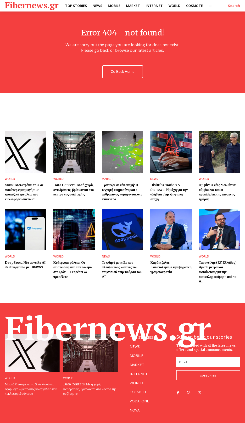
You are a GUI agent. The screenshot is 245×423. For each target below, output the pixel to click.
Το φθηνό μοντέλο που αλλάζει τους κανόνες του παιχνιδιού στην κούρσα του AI (121, 269)
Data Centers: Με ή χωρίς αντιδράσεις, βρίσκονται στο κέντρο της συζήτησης (73, 189)
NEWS (154, 178)
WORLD (10, 178)
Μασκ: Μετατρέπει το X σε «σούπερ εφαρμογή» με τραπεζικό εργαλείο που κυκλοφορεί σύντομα (24, 192)
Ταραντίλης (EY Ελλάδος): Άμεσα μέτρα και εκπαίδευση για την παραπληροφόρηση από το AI (218, 271)
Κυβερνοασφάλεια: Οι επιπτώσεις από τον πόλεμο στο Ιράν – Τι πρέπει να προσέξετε (72, 269)
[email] (208, 362)
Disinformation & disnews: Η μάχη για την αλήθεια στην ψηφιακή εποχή (168, 192)
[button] (234, 6)
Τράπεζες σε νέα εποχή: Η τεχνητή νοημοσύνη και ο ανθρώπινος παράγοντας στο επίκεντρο (122, 192)
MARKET (107, 178)
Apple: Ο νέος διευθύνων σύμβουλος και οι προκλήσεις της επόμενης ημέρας (219, 189)
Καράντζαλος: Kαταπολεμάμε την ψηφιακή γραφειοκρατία (170, 267)
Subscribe (208, 375)
